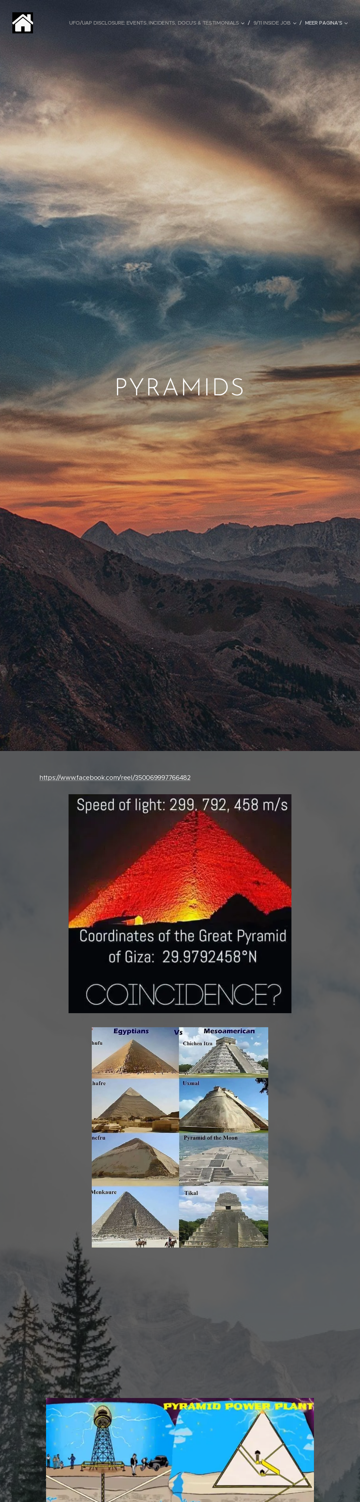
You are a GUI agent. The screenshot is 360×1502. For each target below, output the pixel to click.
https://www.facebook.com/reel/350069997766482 (115, 778)
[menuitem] (159, 23)
